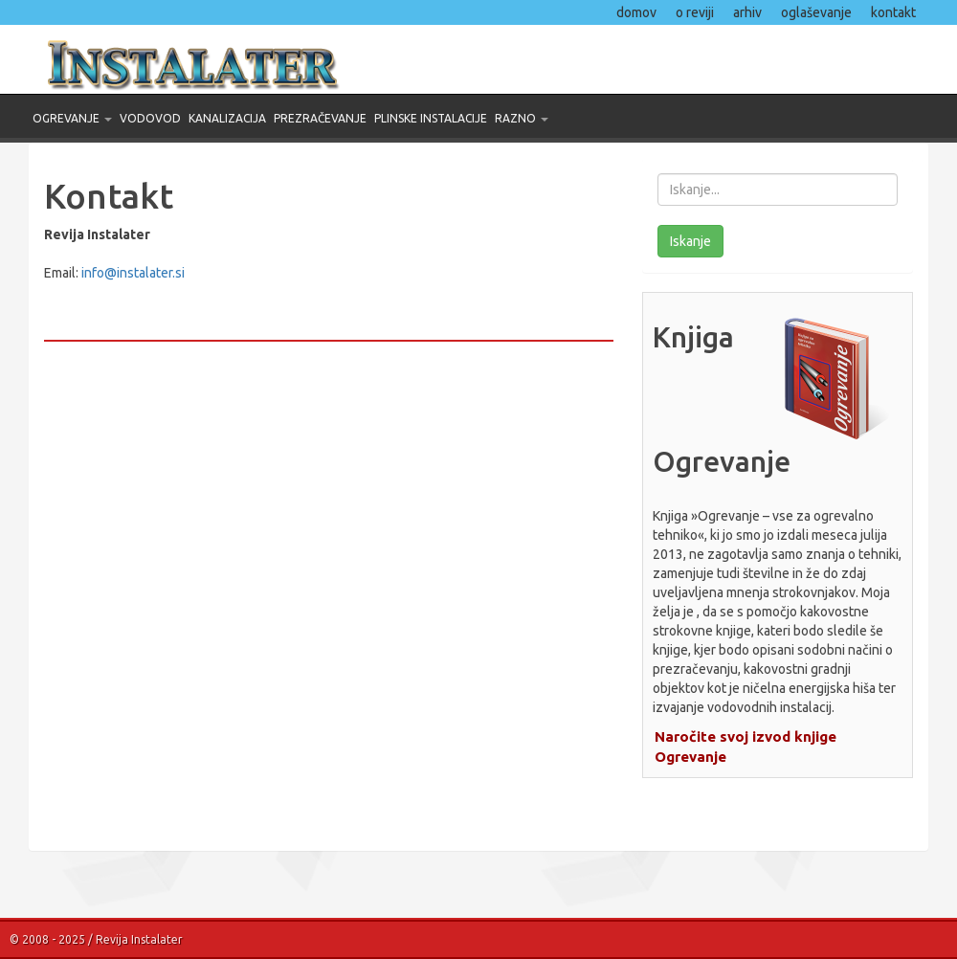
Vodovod (150, 118)
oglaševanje (816, 12)
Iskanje (690, 241)
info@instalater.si (133, 272)
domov (636, 12)
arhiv (747, 12)
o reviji (695, 12)
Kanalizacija (227, 118)
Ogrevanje (72, 118)
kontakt (893, 12)
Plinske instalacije (430, 118)
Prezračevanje (320, 118)
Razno (521, 118)
